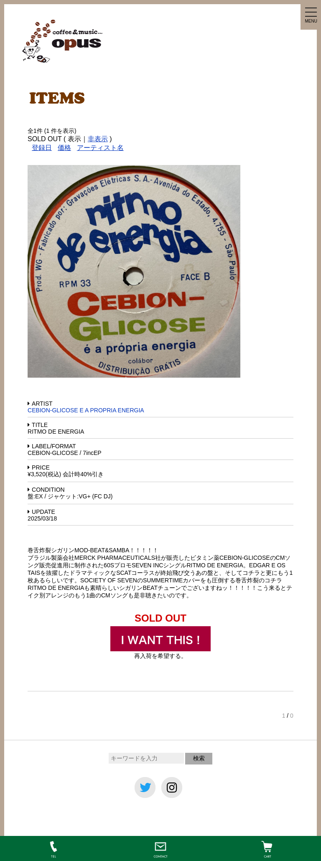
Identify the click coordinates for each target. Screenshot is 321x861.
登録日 (42, 147)
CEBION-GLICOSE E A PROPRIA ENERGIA (86, 410)
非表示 (98, 138)
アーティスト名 (100, 147)
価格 (64, 147)
